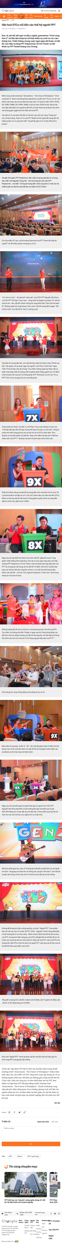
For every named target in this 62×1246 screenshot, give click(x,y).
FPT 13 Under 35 (46, 16)
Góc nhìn (33, 1234)
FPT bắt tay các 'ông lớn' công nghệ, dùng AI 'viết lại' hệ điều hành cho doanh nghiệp (24, 1201)
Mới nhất (55, 1122)
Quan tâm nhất (43, 1122)
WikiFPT (44, 1233)
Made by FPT (27, 1232)
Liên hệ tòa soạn (7, 1214)
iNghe (57, 16)
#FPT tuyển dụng (33, 1156)
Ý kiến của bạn (31, 1133)
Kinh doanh (9, 16)
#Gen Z (19, 1156)
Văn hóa (26, 16)
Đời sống (33, 1231)
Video (43, 1223)
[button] (59, 1185)
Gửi (31, 1144)
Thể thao (31, 16)
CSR (50, 1238)
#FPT (10, 1156)
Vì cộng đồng (38, 1233)
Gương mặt (32, 1226)
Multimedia (38, 16)
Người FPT (21, 16)
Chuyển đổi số (27, 1226)
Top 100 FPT (54, 1230)
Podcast (44, 1230)
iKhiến (38, 1225)
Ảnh (13, 20)
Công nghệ (15, 16)
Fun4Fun (39, 1229)
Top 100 (51, 16)
